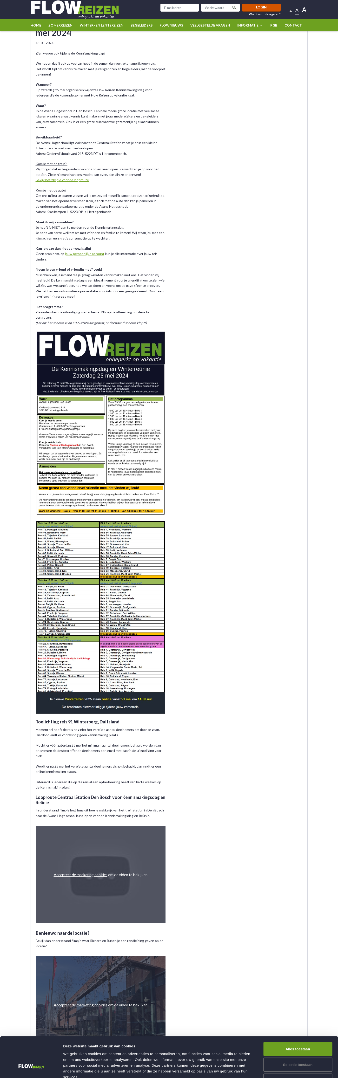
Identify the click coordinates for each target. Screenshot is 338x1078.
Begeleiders (141, 25)
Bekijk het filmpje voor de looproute (62, 180)
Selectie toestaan (298, 1031)
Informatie (250, 25)
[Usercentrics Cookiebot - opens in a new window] (31, 1068)
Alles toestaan (297, 1015)
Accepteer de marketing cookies (80, 874)
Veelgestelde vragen (210, 25)
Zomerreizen (60, 25)
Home (36, 25)
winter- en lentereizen (101, 25)
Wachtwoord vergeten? (265, 14)
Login (261, 7)
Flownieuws (171, 25)
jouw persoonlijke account (84, 254)
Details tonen (260, 1068)
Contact (293, 25)
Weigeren (298, 1046)
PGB (273, 25)
